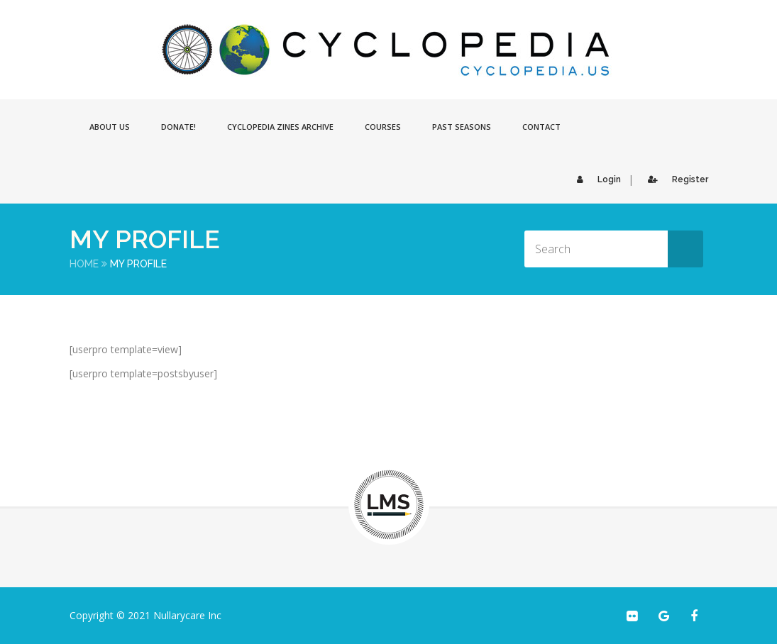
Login (595, 179)
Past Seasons (461, 126)
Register (674, 179)
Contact (541, 126)
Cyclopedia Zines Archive (280, 126)
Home (84, 264)
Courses (383, 126)
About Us (109, 126)
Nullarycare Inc (187, 615)
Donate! (178, 126)
